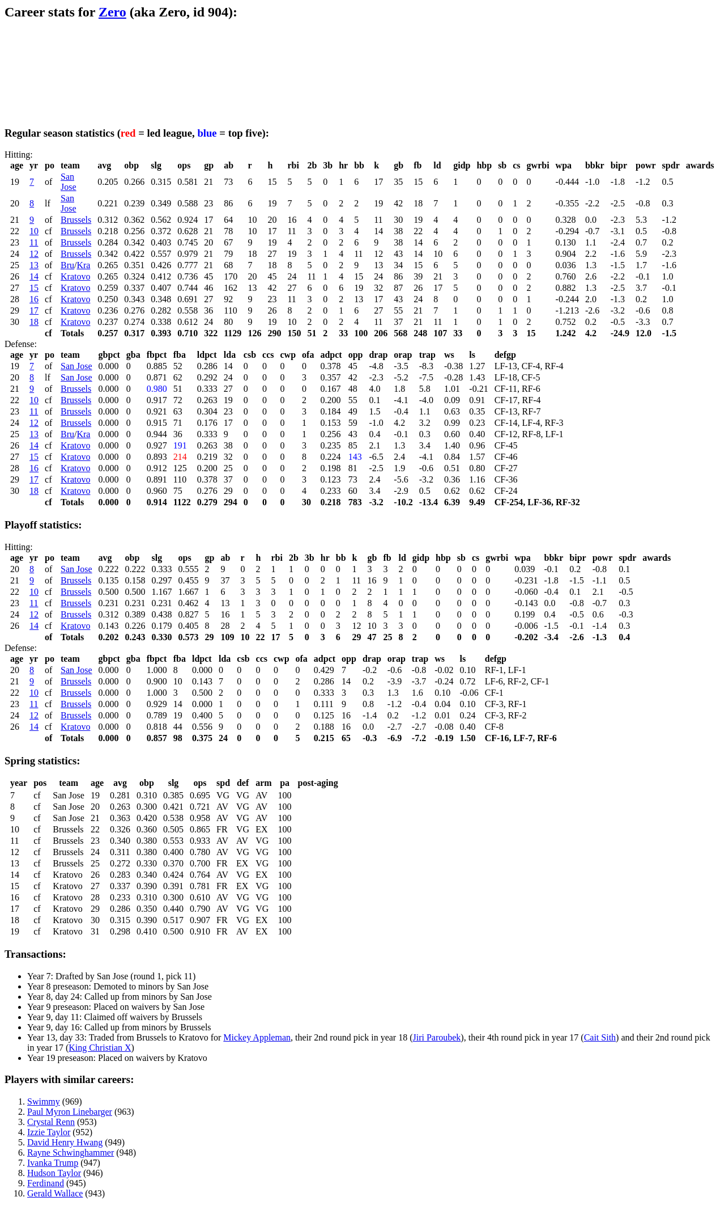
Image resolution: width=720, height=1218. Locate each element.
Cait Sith (600, 1037)
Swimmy (43, 1101)
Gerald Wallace (55, 1193)
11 (33, 242)
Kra (83, 265)
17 (34, 310)
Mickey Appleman (257, 1037)
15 (34, 288)
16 (34, 299)
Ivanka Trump (52, 1163)
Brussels (76, 220)
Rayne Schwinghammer (70, 1152)
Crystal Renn (51, 1122)
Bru (67, 265)
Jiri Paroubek (436, 1037)
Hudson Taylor (54, 1173)
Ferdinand (45, 1183)
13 (34, 265)
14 (34, 276)
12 (34, 254)
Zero (112, 12)
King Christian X (100, 1047)
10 (34, 231)
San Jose (68, 182)
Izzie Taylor (48, 1132)
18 (34, 322)
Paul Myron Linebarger (69, 1111)
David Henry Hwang (65, 1142)
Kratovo (75, 276)
